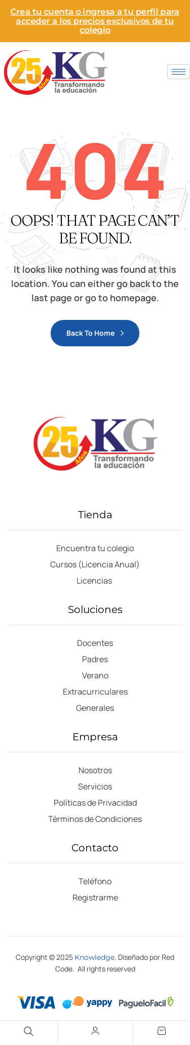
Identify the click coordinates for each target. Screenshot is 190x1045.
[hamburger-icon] (178, 71)
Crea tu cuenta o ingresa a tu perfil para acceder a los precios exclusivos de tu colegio (95, 21)
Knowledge (94, 957)
